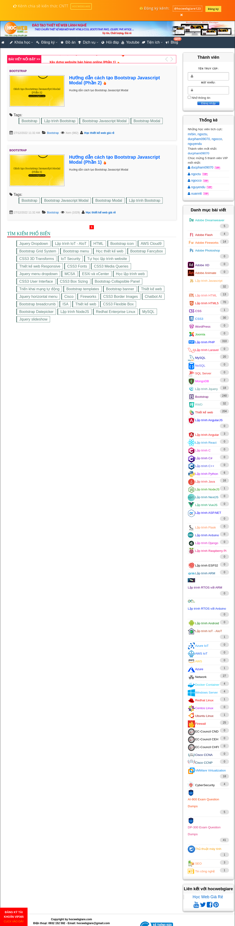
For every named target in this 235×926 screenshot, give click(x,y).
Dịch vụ (86, 42)
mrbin (192, 134)
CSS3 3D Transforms (36, 259)
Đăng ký (213, 9)
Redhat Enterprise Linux (115, 312)
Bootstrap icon (122, 244)
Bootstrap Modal (147, 121)
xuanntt (195, 193)
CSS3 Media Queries (111, 266)
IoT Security (70, 259)
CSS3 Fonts (77, 266)
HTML (98, 244)
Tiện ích (151, 42)
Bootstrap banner (120, 289)
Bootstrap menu (76, 251)
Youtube (130, 42)
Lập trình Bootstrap (59, 121)
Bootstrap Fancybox (146, 251)
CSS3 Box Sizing (74, 281)
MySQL (148, 312)
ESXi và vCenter (95, 274)
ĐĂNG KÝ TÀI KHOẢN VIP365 (14, 917)
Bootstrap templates (82, 289)
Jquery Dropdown (33, 244)
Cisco (68, 297)
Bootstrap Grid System (37, 251)
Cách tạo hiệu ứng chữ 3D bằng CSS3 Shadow (84, 59)
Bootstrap (29, 121)
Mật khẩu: (208, 82)
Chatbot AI (153, 297)
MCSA (69, 274)
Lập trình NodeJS (74, 312)
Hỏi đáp (110, 42)
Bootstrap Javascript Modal (104, 121)
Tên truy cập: (208, 68)
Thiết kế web (151, 289)
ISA (65, 304)
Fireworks (88, 297)
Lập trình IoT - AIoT (71, 244)
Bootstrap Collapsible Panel (117, 281)
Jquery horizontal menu (38, 297)
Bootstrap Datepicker (36, 312)
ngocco (217, 139)
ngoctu (202, 134)
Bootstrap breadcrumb (37, 304)
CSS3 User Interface (36, 281)
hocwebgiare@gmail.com (93, 923)
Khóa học (20, 42)
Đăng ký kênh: (155, 8)
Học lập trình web (130, 274)
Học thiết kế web (109, 251)
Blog (172, 41)
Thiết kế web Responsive (39, 266)
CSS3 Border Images (120, 297)
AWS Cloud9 (151, 244)
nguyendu (195, 144)
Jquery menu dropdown (38, 274)
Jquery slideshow (33, 319)
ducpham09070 (199, 139)
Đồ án (68, 42)
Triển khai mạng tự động (39, 289)
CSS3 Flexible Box (118, 304)
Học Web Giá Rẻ (208, 897)
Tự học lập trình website (107, 259)
